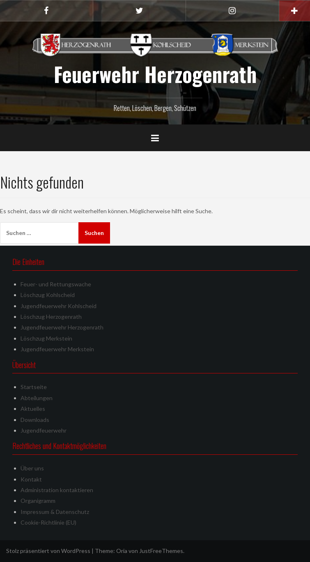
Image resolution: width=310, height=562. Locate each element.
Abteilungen (37, 397)
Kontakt (31, 479)
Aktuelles (33, 408)
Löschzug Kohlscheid (48, 294)
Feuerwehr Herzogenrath (155, 74)
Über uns (32, 468)
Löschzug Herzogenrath (51, 316)
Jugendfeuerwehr (44, 430)
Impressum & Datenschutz (55, 511)
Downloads (35, 419)
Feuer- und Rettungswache (56, 284)
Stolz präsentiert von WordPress (48, 550)
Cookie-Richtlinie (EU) (48, 522)
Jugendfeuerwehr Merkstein (57, 348)
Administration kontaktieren (57, 489)
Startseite (34, 386)
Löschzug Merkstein (46, 338)
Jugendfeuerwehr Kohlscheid (58, 305)
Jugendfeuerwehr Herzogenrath (62, 327)
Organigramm (38, 500)
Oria (121, 550)
